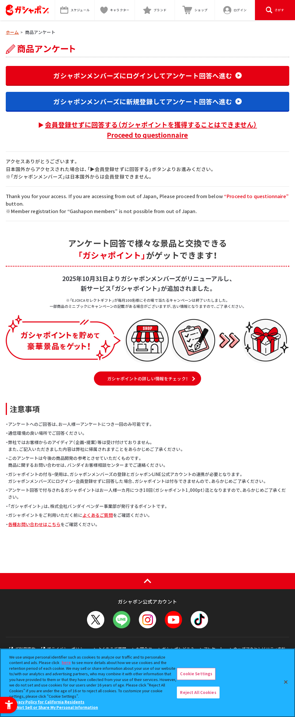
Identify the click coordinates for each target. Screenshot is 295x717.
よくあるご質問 (97, 515)
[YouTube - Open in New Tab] (173, 619)
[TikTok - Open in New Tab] (199, 619)
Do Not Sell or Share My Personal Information (54, 707)
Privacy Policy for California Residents (47, 702)
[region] (147, 682)
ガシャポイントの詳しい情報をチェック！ (147, 378)
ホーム (12, 32)
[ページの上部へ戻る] (147, 581)
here (66, 662)
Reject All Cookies (198, 692)
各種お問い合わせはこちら (34, 524)
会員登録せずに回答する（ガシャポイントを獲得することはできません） (151, 129)
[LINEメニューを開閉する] (121, 619)
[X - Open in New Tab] (95, 619)
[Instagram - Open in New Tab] (147, 619)
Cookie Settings (196, 673)
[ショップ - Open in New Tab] (195, 10)
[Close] (285, 682)
